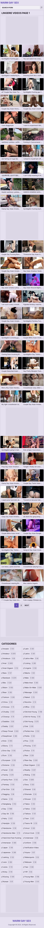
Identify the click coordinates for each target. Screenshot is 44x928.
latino (30, 653)
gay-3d (8, 813)
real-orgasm (32, 765)
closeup (9, 716)
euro (7, 755)
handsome (10, 828)
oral (29, 726)
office (30, 707)
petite (30, 736)
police (30, 750)
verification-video (32, 848)
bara (7, 673)
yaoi (29, 867)
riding (30, 775)
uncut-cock (32, 833)
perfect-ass (32, 731)
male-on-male (33, 687)
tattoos (30, 813)
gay (8, 808)
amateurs (9, 658)
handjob (9, 823)
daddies (9, 721)
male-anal (32, 682)
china (8, 702)
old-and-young (33, 711)
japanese (9, 852)
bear (7, 692)
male (30, 678)
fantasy (9, 784)
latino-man (32, 658)
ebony (8, 745)
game (8, 799)
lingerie (31, 668)
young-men (32, 881)
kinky (8, 872)
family (8, 775)
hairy (8, 818)
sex (29, 779)
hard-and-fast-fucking (12, 838)
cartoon (9, 697)
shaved (30, 789)
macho (30, 673)
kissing (9, 876)
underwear (31, 838)
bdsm (8, 687)
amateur (9, 653)
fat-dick (9, 789)
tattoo (30, 808)
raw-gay (31, 760)
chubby (9, 711)
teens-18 (31, 823)
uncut (30, 828)
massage (31, 692)
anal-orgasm (11, 668)
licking (30, 663)
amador (8, 648)
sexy (30, 784)
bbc (7, 682)
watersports (32, 857)
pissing (30, 745)
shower (30, 799)
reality (30, 770)
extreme (9, 765)
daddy (8, 726)
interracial (10, 842)
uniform (31, 842)
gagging (9, 794)
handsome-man (11, 833)
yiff (29, 872)
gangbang (10, 804)
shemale (31, 794)
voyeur (30, 852)
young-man (32, 876)
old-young (32, 721)
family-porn (10, 779)
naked (30, 697)
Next (27, 605)
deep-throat (11, 731)
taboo (30, 804)
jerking (8, 857)
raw (29, 755)
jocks (8, 867)
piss (29, 741)
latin (29, 648)
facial (8, 770)
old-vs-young (33, 716)
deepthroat (10, 736)
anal (8, 663)
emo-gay (9, 750)
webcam (31, 862)
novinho (30, 702)
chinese (9, 707)
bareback (10, 678)
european (9, 760)
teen (30, 818)
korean (8, 881)
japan (8, 847)
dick (8, 741)
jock (8, 862)
